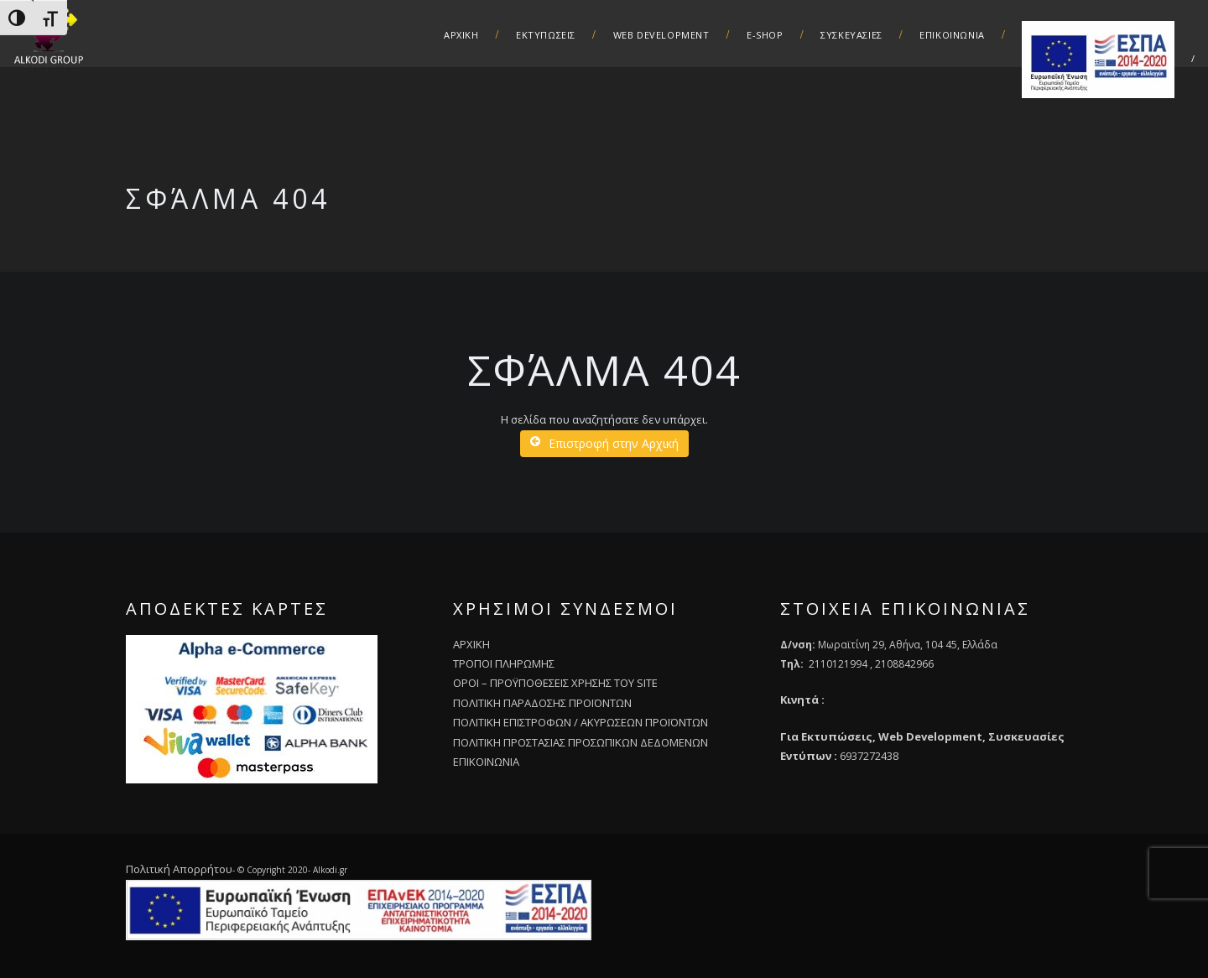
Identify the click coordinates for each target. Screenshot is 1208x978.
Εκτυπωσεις (545, 35)
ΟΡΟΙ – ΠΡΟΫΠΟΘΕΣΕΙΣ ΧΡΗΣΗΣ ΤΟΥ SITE (555, 682)
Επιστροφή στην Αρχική (604, 443)
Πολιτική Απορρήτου (179, 869)
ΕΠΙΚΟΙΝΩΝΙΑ (486, 761)
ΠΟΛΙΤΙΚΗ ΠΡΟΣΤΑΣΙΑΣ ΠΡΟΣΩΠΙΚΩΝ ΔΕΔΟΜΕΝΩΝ (580, 742)
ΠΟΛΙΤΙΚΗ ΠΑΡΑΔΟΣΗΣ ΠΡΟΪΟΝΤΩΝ (542, 702)
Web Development (661, 35)
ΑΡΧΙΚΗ (461, 35)
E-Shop (765, 35)
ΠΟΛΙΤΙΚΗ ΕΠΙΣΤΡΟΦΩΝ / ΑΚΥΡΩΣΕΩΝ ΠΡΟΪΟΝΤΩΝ (580, 722)
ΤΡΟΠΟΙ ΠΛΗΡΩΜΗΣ (504, 663)
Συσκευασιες (851, 35)
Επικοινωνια (952, 35)
